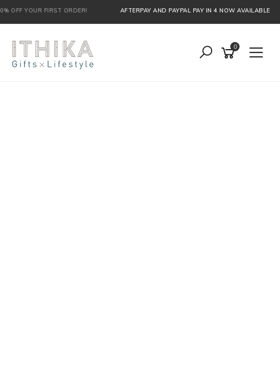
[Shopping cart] (229, 53)
